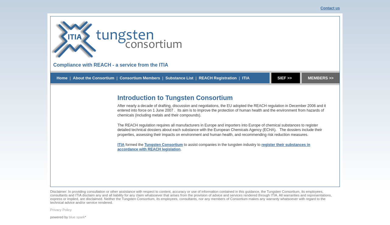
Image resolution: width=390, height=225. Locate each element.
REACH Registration (218, 78)
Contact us (330, 8)
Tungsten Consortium (164, 145)
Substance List (179, 78)
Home (62, 78)
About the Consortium (93, 78)
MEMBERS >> (321, 78)
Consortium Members (140, 78)
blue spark (77, 217)
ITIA (245, 78)
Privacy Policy (60, 210)
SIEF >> (284, 78)
